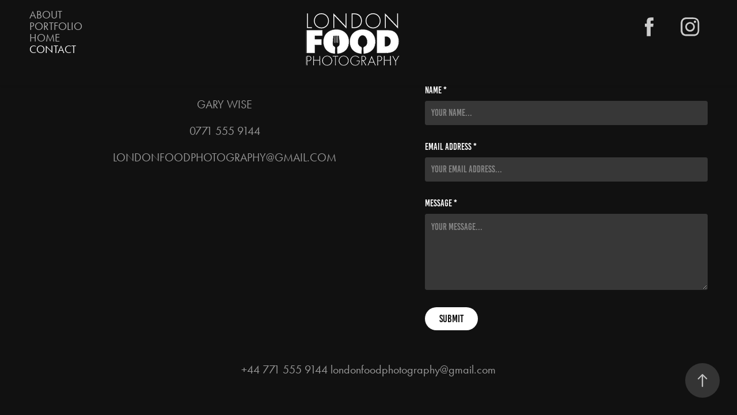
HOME (44, 37)
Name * (436, 90)
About (45, 14)
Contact (52, 49)
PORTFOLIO (55, 26)
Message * (441, 203)
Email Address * (451, 147)
